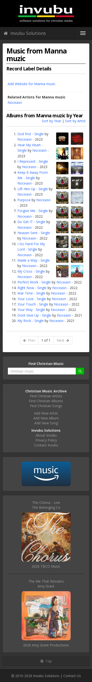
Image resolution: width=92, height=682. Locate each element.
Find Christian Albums (46, 401)
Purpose (24, 200)
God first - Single (30, 134)
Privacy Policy (46, 440)
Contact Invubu (46, 445)
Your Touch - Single (32, 304)
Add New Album (46, 418)
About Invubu (46, 435)
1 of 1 (46, 340)
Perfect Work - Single (34, 282)
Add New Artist (46, 413)
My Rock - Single (30, 320)
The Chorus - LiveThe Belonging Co (46, 505)
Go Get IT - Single (31, 221)
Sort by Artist (75, 121)
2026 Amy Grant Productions (46, 645)
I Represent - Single (32, 161)
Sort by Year (51, 121)
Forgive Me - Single (32, 210)
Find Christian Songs (46, 405)
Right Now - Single (32, 287)
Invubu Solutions (25, 33)
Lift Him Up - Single (32, 189)
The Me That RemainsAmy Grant (46, 583)
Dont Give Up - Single (34, 315)
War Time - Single (31, 293)
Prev (29, 340)
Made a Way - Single (33, 260)
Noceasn (15, 102)
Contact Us (72, 675)
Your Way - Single (31, 309)
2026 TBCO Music (46, 566)
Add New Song (46, 423)
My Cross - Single (31, 271)
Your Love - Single (31, 298)
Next (63, 340)
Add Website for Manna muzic (31, 83)
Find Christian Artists (46, 396)
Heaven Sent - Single (33, 232)
